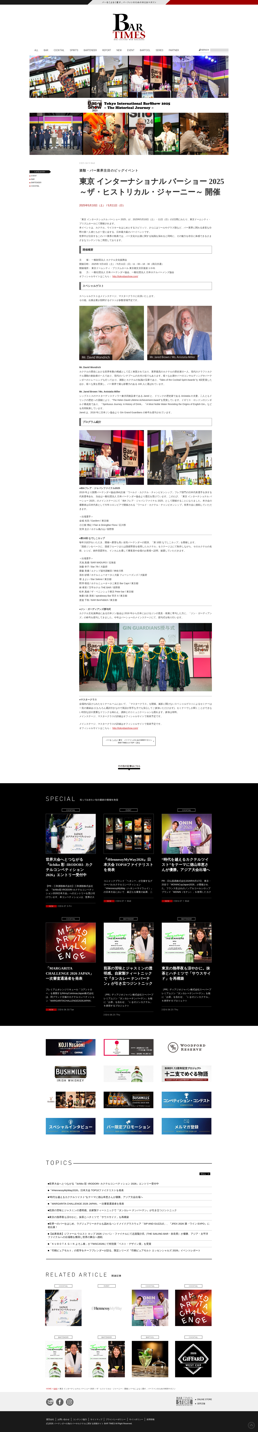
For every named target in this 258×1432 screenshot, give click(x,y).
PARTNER (174, 50)
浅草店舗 (201, 1403)
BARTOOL (145, 50)
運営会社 (50, 1419)
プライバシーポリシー (116, 1419)
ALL (36, 50)
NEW (119, 50)
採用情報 (151, 1419)
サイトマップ (96, 1419)
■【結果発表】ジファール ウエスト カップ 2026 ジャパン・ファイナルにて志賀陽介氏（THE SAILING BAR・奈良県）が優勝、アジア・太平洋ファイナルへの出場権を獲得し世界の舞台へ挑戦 (128, 1235)
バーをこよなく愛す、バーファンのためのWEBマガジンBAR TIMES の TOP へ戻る (129, 741)
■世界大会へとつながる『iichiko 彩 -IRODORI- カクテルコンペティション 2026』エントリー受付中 (103, 1183)
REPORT (106, 50)
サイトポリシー (136, 1419)
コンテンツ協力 (80, 1419)
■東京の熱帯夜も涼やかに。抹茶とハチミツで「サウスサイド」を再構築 (88, 1217)
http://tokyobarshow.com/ (125, 276)
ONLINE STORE (204, 1399)
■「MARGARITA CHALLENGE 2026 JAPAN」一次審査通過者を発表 (86, 1203)
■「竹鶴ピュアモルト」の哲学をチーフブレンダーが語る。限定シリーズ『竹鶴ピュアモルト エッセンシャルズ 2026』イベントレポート (124, 1250)
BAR (46, 50)
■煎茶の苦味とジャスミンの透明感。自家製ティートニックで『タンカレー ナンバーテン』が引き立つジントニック (112, 1210)
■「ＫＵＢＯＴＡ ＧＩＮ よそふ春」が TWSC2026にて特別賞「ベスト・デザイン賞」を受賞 (99, 1243)
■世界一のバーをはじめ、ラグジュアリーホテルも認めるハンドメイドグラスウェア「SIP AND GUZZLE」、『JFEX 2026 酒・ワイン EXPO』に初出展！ (129, 1225)
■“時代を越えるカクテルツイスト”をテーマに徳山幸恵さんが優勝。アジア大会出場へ (95, 1197)
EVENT (130, 50)
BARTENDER (90, 50)
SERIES (159, 50)
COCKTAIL (59, 50)
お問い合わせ (63, 1419)
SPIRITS (74, 50)
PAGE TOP (251, 1425)
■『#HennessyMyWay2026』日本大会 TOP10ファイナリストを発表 (86, 1190)
